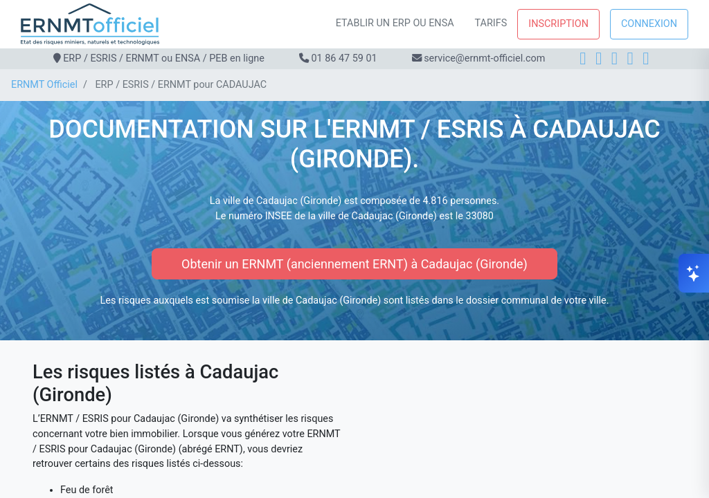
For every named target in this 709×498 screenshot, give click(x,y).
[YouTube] (646, 58)
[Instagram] (598, 58)
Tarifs (491, 23)
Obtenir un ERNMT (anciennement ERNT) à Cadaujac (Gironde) (354, 264)
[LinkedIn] (614, 58)
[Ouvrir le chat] (694, 273)
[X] (630, 58)
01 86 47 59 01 (344, 58)
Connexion (649, 24)
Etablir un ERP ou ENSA (395, 23)
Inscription (558, 24)
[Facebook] (583, 58)
